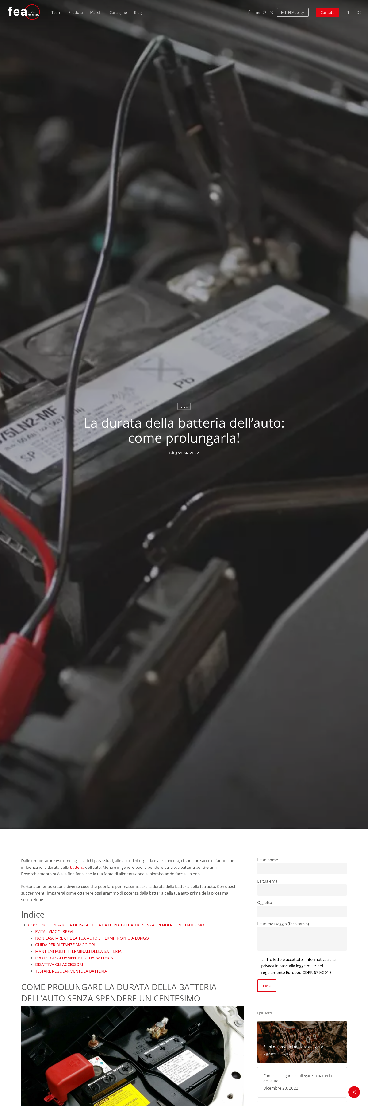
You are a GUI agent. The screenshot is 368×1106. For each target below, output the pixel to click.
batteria (77, 867)
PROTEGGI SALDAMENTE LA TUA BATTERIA (74, 958)
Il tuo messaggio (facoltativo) (302, 937)
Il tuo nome (302, 865)
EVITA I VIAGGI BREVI (54, 931)
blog (184, 406)
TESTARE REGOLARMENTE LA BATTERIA (71, 971)
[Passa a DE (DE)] (358, 12)
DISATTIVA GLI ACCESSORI (59, 964)
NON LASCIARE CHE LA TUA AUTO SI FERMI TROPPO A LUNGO (92, 938)
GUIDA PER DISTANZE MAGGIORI (65, 944)
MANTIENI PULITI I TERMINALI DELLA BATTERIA (78, 951)
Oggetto (302, 908)
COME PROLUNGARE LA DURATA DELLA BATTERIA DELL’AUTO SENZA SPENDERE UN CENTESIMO (116, 925)
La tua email (302, 887)
